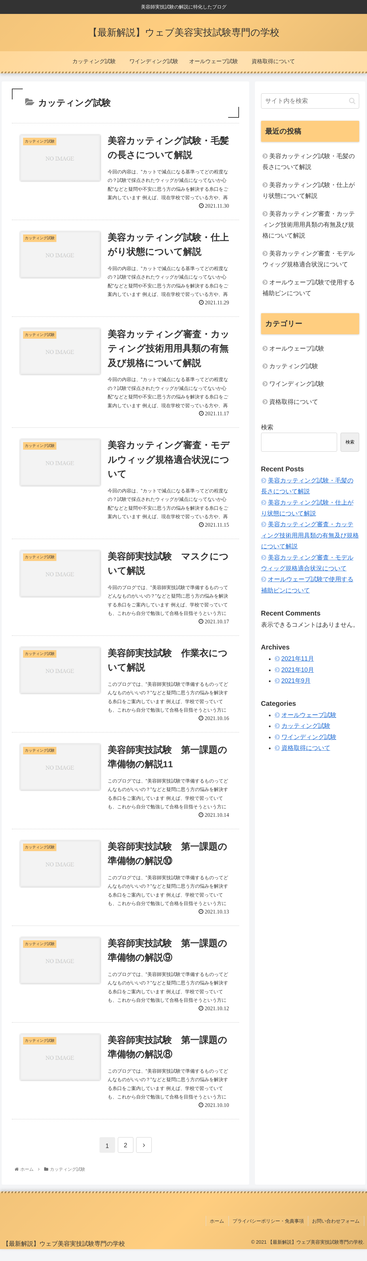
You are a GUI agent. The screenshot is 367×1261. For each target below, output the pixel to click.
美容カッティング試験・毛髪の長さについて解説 (308, 161)
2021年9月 (296, 680)
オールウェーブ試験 (296, 348)
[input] (310, 101)
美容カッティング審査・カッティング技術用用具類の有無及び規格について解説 (308, 224)
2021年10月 (297, 669)
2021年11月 (297, 658)
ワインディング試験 (296, 383)
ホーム (220, 1233)
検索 (267, 427)
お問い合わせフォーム (337, 1233)
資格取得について (293, 401)
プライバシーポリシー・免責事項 (270, 1233)
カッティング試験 (293, 366)
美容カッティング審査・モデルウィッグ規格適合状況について (308, 259)
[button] (352, 101)
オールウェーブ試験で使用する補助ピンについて (308, 288)
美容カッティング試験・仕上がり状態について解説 (308, 190)
